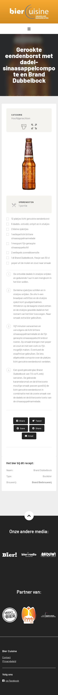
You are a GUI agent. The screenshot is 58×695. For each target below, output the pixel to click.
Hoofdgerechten (20, 118)
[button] (34, 125)
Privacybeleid (9, 661)
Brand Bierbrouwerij (42, 482)
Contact (6, 657)
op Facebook (10, 680)
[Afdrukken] (23, 125)
